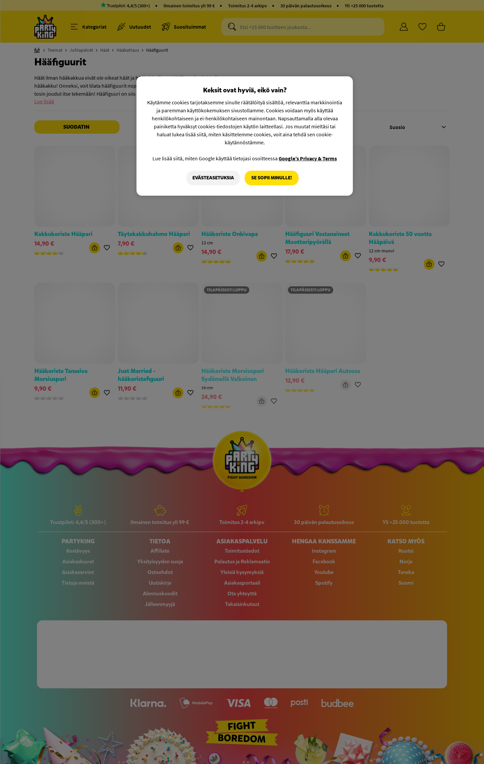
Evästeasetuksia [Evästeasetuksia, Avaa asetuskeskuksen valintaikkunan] (213, 178)
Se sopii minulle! (271, 178)
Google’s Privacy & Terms (308, 158)
